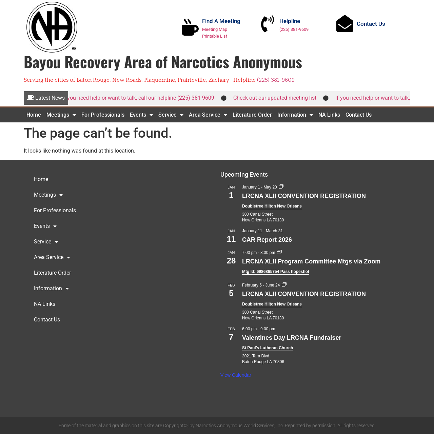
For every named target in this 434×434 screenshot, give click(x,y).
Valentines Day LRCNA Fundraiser (291, 337)
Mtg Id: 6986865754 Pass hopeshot (275, 271)
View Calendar (235, 375)
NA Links (329, 115)
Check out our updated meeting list (277, 98)
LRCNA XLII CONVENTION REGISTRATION (304, 196)
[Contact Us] (344, 23)
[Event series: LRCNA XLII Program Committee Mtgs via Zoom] (279, 252)
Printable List (214, 36)
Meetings (61, 115)
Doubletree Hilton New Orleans (272, 206)
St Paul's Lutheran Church (267, 348)
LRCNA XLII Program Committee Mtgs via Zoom (311, 261)
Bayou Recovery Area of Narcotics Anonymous (163, 62)
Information (295, 115)
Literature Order (252, 115)
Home (33, 115)
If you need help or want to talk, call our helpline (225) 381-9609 (141, 98)
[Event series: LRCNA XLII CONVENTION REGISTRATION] (281, 187)
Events (141, 115)
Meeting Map (214, 29)
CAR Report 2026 (267, 239)
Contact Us (371, 23)
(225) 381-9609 (294, 29)
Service (170, 115)
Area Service (208, 115)
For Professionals (102, 115)
